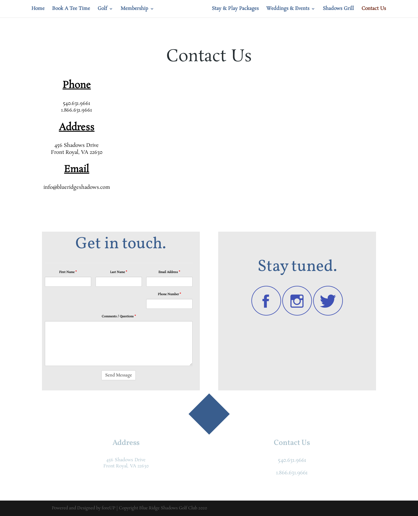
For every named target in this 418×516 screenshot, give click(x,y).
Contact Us (373, 9)
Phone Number (169, 294)
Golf (102, 9)
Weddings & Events (287, 9)
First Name (68, 272)
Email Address (169, 272)
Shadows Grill (338, 9)
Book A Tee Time (71, 9)
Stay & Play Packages (235, 9)
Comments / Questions (119, 316)
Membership (134, 9)
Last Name (118, 272)
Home (38, 9)
